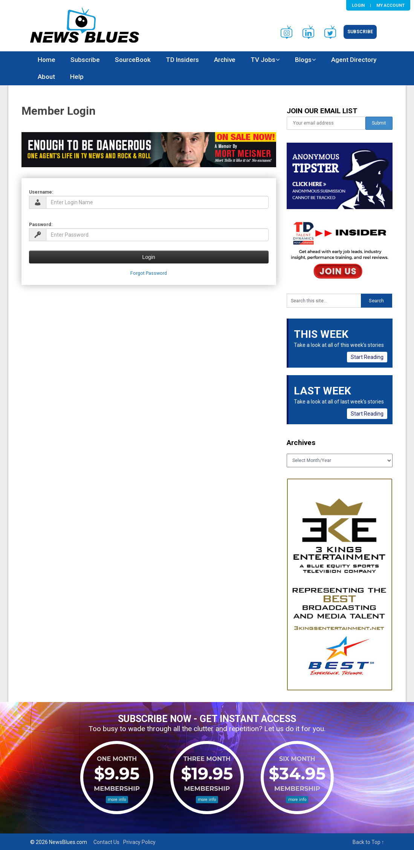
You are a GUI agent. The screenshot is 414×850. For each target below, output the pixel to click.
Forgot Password (148, 273)
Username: (41, 192)
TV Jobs (263, 59)
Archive (224, 59)
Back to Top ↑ (368, 842)
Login (358, 5)
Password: (41, 224)
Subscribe (360, 31)
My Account (390, 5)
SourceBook (133, 59)
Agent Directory (353, 59)
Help (77, 76)
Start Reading (367, 357)
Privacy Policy (139, 842)
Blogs (303, 59)
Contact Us (106, 842)
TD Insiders (182, 59)
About (46, 76)
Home (46, 59)
